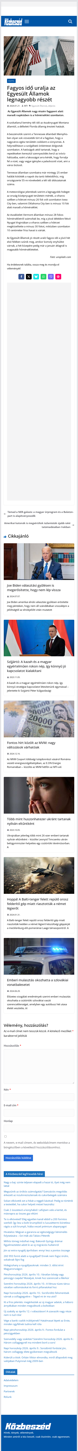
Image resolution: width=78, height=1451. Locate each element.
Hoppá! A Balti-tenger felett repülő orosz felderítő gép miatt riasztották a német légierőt (37, 903)
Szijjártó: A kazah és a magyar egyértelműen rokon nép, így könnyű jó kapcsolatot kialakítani (36, 666)
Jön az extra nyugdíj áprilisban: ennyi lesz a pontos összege (37, 1250)
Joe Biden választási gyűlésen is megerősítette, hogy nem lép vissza (34, 587)
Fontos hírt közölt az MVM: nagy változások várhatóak (31, 745)
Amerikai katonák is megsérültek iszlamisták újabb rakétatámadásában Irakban (39, 525)
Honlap (8, 1121)
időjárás (51, 105)
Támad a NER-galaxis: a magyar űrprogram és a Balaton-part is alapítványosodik (39, 513)
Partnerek (9, 1391)
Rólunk (8, 1396)
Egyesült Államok (39, 105)
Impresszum (11, 1385)
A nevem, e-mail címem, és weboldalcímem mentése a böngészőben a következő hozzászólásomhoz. (37, 1145)
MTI (26, 105)
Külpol (11, 81)
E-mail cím (11, 1105)
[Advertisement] (39, 392)
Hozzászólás (12, 1045)
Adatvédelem (11, 1380)
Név (7, 1089)
